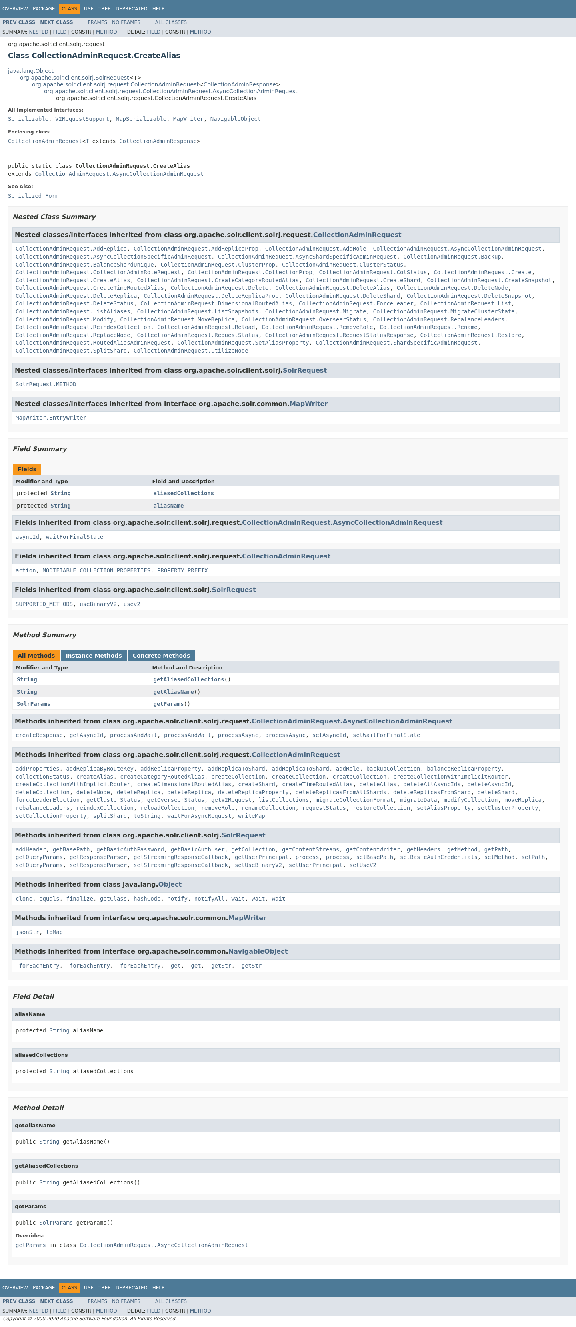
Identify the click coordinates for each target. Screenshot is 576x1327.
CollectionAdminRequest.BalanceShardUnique (85, 264)
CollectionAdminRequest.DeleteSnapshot (469, 296)
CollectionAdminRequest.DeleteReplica (76, 296)
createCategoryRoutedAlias (162, 776)
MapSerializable (141, 119)
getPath (496, 849)
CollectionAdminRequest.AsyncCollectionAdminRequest (119, 174)
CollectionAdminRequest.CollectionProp (250, 272)
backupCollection (393, 768)
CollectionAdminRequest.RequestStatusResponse (339, 335)
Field (59, 32)
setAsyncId (329, 735)
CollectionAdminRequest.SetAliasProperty (243, 342)
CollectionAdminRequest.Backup (452, 256)
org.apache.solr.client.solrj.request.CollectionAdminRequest (115, 84)
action (26, 570)
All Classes (171, 22)
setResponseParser (98, 865)
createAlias (95, 776)
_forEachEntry (38, 965)
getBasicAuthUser (198, 849)
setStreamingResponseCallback (181, 865)
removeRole (218, 808)
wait (238, 898)
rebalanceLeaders (43, 808)
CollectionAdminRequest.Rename (428, 327)
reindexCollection (105, 808)
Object (170, 884)
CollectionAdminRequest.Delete (219, 288)
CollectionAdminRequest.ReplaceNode (73, 335)
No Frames (126, 22)
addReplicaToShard (236, 768)
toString (147, 816)
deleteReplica (139, 792)
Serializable (28, 119)
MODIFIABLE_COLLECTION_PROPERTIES (96, 570)
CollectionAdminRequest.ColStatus (373, 272)
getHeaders (423, 849)
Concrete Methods (161, 655)
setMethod (499, 857)
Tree (104, 9)
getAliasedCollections (189, 679)
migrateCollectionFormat (354, 800)
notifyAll (209, 898)
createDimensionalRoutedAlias (184, 784)
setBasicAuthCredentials (439, 857)
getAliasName (174, 692)
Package (44, 9)
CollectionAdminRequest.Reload (206, 327)
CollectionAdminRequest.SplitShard (71, 350)
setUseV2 (363, 865)
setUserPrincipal (316, 865)
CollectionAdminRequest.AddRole (315, 248)
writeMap (251, 816)
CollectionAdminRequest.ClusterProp (217, 264)
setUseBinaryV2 (258, 865)
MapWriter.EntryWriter (51, 417)
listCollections (283, 800)
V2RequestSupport (82, 119)
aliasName (169, 505)
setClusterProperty (508, 808)
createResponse (39, 735)
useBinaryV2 (98, 604)
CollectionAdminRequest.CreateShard (363, 280)
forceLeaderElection (48, 800)
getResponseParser (98, 857)
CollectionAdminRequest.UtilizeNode (191, 350)
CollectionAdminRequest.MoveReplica (177, 319)
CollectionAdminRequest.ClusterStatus (342, 264)
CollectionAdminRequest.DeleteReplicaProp (211, 296)
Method (106, 32)
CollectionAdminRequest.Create (482, 272)
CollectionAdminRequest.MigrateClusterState (443, 311)
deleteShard (496, 792)
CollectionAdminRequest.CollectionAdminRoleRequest (98, 272)
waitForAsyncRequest (199, 816)
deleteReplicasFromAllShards (341, 792)
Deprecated (132, 9)
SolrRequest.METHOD (46, 384)
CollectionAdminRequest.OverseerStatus (304, 319)
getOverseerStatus (175, 800)
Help (158, 9)
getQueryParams (39, 857)
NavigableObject (235, 119)
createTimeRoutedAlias (317, 784)
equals (49, 898)
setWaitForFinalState (386, 735)
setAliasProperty (444, 808)
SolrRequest (305, 370)
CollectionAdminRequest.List (465, 303)
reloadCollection (167, 808)
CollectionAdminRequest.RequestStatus (197, 335)
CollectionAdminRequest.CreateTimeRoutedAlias (90, 288)
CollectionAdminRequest (45, 141)
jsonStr (27, 932)
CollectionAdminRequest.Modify (64, 319)
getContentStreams (310, 849)
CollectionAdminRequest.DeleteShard (342, 296)
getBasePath (71, 849)
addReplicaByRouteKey (100, 768)
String (60, 493)
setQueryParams (39, 865)
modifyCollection (471, 800)
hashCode (147, 898)
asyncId (27, 537)
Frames (98, 22)
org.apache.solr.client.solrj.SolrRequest (74, 77)
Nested (38, 32)
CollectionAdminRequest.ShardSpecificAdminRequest (397, 342)
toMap (54, 932)
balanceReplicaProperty (464, 768)
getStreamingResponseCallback (181, 857)
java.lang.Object (31, 71)
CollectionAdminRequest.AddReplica (71, 248)
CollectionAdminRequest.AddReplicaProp (196, 248)
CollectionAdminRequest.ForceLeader (356, 303)
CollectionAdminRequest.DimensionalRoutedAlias (216, 303)
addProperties (38, 768)
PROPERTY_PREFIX (182, 570)
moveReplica (523, 800)
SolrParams (33, 704)
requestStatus (324, 808)
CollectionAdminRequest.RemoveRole (317, 327)
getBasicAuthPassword (130, 849)
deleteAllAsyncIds (431, 784)
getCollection (253, 849)
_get (174, 965)
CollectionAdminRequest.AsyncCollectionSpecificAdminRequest (113, 256)
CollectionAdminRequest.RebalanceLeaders (438, 319)
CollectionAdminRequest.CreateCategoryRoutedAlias (218, 280)
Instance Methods (94, 655)
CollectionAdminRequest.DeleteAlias (332, 288)
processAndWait (133, 735)
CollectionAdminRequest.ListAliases (73, 311)
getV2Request (231, 800)
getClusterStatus (113, 800)
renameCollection (269, 808)
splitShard (110, 816)
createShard (256, 784)
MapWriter (188, 119)
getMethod (462, 849)
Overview (15, 9)
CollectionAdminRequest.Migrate (315, 311)
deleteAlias (378, 784)
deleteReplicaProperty (253, 792)
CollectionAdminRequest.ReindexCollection (83, 327)
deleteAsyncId (490, 784)
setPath (533, 857)
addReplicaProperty (170, 768)
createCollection (238, 776)
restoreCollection (381, 808)
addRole (348, 768)
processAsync (238, 735)
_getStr (219, 965)
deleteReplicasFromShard (432, 792)
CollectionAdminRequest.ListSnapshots (197, 311)
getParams (169, 704)
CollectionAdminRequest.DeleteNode (452, 288)
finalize (79, 898)
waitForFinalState (74, 537)
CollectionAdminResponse (240, 84)
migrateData (418, 800)
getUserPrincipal (262, 857)
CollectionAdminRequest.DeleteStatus (75, 303)
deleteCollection (43, 792)
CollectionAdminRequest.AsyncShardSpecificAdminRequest (307, 256)
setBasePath (374, 857)
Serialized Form (33, 196)
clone (24, 898)
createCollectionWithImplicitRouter (450, 776)
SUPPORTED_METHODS (44, 604)
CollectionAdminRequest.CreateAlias (73, 280)
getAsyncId (86, 735)
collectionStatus (43, 776)
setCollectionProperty (51, 816)
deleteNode (93, 792)
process (307, 857)
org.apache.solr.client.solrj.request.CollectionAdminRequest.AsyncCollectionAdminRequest (171, 91)
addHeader (31, 849)
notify (177, 898)
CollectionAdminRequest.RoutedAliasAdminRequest (93, 342)
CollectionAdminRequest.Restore (470, 335)
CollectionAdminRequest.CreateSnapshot (489, 280)
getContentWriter (373, 849)
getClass (113, 898)
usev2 (132, 604)
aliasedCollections (184, 493)
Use (89, 9)
